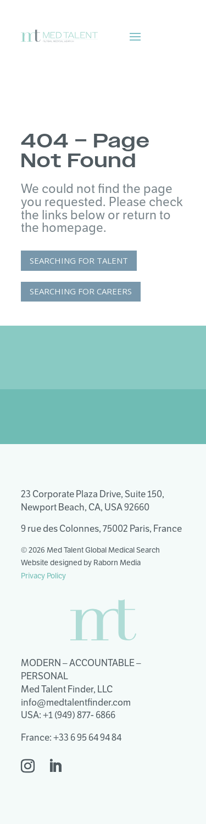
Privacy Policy (43, 576)
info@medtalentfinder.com (76, 702)
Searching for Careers (81, 291)
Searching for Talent (79, 260)
